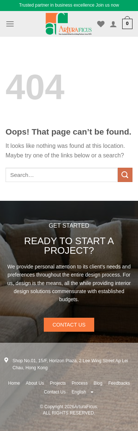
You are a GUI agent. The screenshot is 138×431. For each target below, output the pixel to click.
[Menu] (10, 24)
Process (80, 383)
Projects (58, 383)
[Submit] (125, 175)
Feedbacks (119, 383)
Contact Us (55, 392)
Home (14, 383)
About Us (35, 383)
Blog (97, 383)
